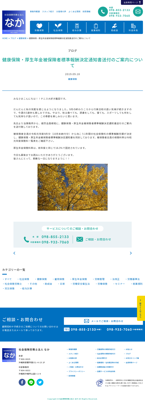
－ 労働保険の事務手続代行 (105, 349)
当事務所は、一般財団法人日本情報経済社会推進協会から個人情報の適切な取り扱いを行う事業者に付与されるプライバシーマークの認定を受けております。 (124, 383)
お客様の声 (61, 11)
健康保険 (72, 79)
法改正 (116, 279)
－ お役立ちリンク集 (131, 358)
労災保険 (10, 288)
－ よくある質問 (72, 362)
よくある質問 (74, 11)
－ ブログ (127, 353)
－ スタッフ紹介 (72, 353)
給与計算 (77, 30)
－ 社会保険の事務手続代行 (105, 353)
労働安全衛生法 (81, 283)
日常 (62, 283)
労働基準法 (133, 279)
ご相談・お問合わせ (98, 239)
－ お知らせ (128, 349)
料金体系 (133, 30)
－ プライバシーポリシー (76, 371)
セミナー (120, 283)
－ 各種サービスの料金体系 (105, 371)
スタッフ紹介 (48, 11)
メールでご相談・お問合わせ (107, 321)
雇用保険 (59, 279)
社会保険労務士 (13, 283)
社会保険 (58, 30)
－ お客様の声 (72, 358)
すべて (8, 279)
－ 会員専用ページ (130, 362)
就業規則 (95, 30)
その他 (33, 283)
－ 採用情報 (71, 376)
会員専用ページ (131, 2)
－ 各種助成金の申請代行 (104, 367)
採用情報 (87, 11)
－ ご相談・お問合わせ (75, 367)
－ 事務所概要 (72, 349)
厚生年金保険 (79, 279)
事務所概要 (35, 11)
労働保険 (39, 30)
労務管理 (100, 279)
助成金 (114, 30)
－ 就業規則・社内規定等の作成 (107, 362)
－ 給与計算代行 (101, 358)
